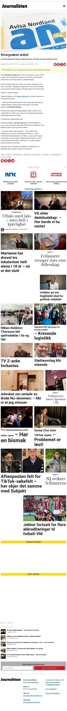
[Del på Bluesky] (64, 64)
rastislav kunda (6, 157)
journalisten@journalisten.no (32, 696)
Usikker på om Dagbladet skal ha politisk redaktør (24, 636)
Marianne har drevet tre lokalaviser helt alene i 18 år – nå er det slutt (30, 642)
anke (3, 154)
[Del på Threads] (61, 64)
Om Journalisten (51, 689)
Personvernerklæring (52, 693)
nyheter (8, 154)
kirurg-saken (36, 154)
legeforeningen (17, 154)
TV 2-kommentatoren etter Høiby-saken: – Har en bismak (26, 655)
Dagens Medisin (21, 96)
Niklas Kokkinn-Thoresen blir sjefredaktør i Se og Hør (25, 648)
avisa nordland (56, 154)
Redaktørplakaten (54, 685)
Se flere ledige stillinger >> (33, 189)
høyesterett (45, 154)
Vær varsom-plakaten (52, 682)
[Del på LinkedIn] (58, 64)
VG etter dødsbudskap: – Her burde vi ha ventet (23, 630)
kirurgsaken (27, 154)
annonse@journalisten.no (31, 702)
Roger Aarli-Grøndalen (30, 682)
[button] (65, 167)
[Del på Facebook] (55, 64)
